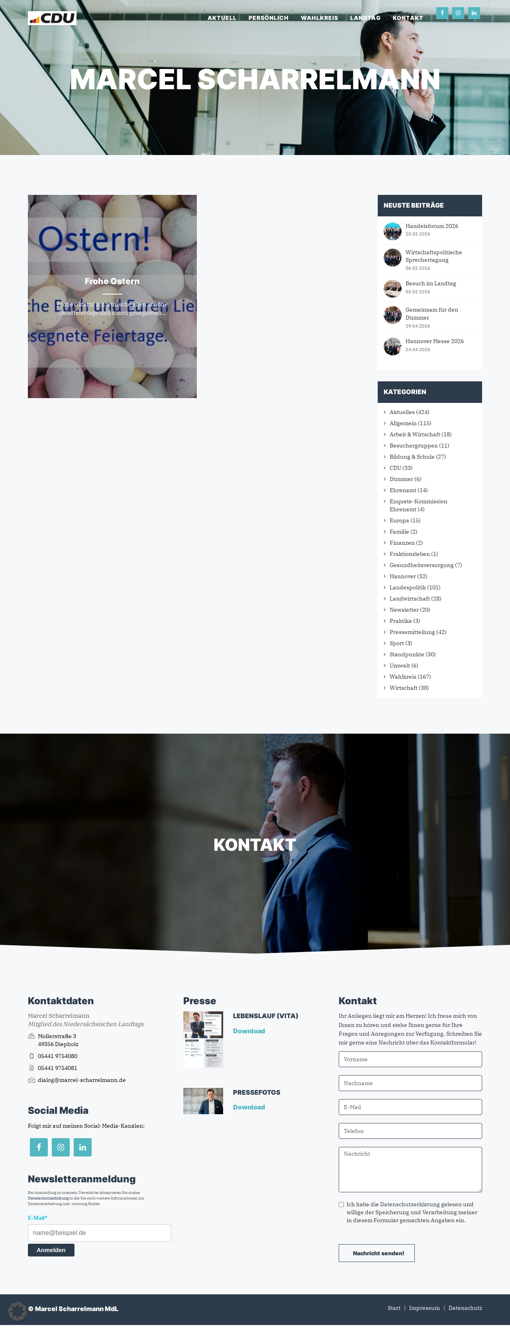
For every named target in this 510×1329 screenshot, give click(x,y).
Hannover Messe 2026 (435, 341)
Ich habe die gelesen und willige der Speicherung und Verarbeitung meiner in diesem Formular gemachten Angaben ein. (408, 1212)
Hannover (403, 576)
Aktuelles (402, 412)
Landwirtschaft (410, 598)
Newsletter (404, 609)
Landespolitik (408, 587)
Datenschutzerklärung (48, 1198)
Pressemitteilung (412, 632)
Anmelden (51, 1250)
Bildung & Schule (412, 456)
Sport (397, 643)
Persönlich (269, 17)
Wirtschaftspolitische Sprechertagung (434, 256)
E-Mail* (37, 1218)
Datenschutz (465, 1307)
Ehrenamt (403, 490)
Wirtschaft (404, 687)
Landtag (365, 17)
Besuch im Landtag (431, 283)
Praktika (401, 620)
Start (394, 1307)
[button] (17, 1311)
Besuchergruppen (414, 445)
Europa (399, 520)
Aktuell (222, 17)
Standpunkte (407, 654)
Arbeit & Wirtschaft (415, 434)
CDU (395, 467)
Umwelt (400, 665)
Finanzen (402, 542)
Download (249, 1031)
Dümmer (401, 479)
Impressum (424, 1307)
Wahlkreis (319, 17)
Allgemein (403, 423)
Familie (399, 531)
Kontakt (408, 17)
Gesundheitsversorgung (422, 565)
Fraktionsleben (410, 554)
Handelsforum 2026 (432, 226)
